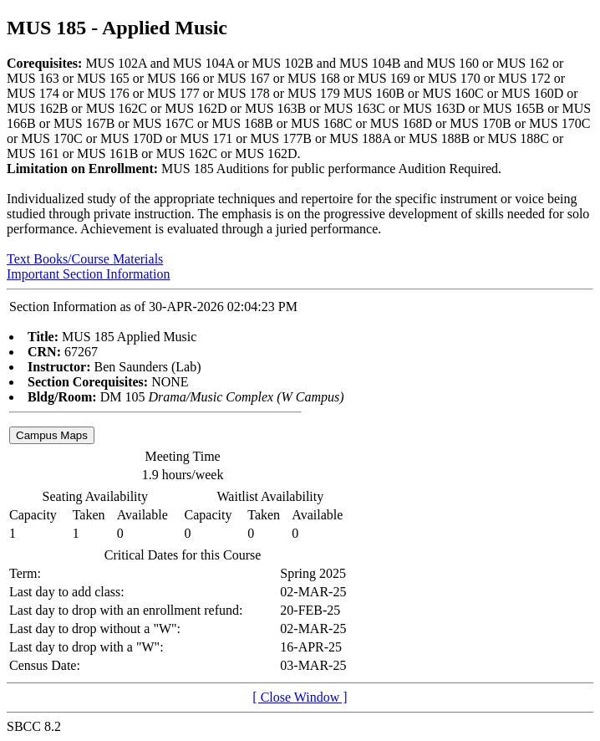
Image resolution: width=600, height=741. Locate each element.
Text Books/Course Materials (85, 259)
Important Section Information (88, 274)
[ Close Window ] (299, 697)
